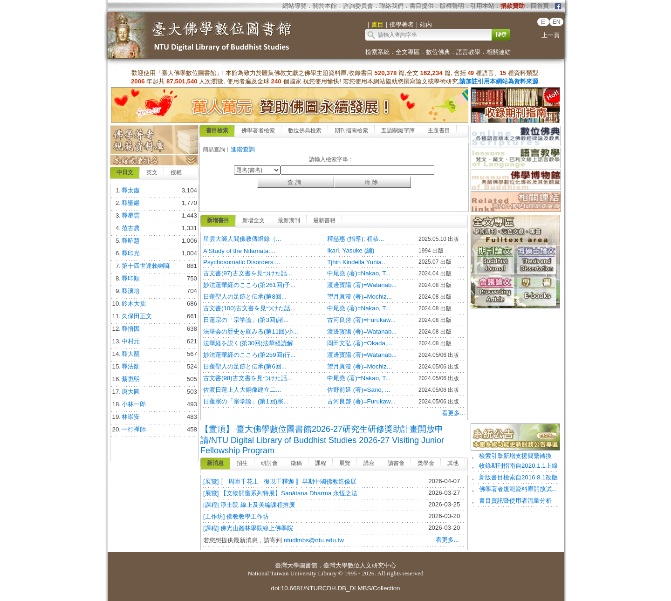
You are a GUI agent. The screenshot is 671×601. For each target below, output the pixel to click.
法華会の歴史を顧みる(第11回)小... (250, 331)
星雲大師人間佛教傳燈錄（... (242, 238)
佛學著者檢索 (258, 130)
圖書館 (308, 565)
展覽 (344, 463)
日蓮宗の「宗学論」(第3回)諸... (245, 319)
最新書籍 (324, 220)
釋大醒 (131, 353)
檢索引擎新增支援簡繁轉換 (515, 455)
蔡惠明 (131, 379)
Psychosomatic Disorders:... (241, 262)
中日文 (124, 172)
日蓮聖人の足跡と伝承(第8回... (245, 296)
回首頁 (540, 5)
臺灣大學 (287, 565)
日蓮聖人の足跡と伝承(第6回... (245, 366)
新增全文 (253, 220)
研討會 (269, 463)
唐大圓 (131, 391)
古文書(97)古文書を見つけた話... (247, 273)
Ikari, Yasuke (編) (350, 250)
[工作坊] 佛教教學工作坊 (236, 516)
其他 (453, 463)
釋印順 (131, 278)
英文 (151, 172)
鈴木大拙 (134, 303)
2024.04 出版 (435, 273)
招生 (242, 463)
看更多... (453, 413)
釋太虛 (131, 190)
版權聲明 (452, 5)
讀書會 (396, 463)
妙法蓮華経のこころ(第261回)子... (249, 284)
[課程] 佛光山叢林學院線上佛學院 (248, 528)
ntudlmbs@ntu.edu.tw (314, 540)
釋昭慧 (131, 240)
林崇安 (131, 416)
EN (557, 22)
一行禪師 (134, 429)
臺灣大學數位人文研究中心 (359, 565)
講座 (369, 463)
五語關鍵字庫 (398, 130)
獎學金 (426, 463)
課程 (320, 463)
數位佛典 (438, 51)
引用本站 (482, 5)
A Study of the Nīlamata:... (239, 250)
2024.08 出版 (435, 285)
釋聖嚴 (131, 202)
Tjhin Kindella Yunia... (357, 262)
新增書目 (218, 220)
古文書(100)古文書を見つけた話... (249, 308)
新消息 (215, 463)
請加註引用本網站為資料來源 (498, 81)
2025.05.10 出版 (438, 239)
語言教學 (468, 51)
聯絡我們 (391, 5)
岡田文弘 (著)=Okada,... (359, 343)
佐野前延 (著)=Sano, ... (358, 389)
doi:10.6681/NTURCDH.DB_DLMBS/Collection (335, 588)
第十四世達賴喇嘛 (146, 265)
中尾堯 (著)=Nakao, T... (358, 273)
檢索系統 (377, 51)
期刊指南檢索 (351, 130)
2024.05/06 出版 (438, 355)
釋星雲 (131, 215)
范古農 (131, 228)
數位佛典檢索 (305, 130)
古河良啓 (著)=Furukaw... (361, 319)
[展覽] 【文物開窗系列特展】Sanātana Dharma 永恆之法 (280, 493)
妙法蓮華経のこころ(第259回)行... (249, 354)
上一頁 (550, 35)
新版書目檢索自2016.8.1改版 (518, 477)
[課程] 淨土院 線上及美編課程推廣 (249, 504)
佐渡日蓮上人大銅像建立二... (242, 389)
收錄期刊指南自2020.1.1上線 (518, 465)
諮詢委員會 (358, 5)
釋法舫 (131, 366)
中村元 (131, 341)
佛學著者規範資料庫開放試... (518, 488)
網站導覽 (294, 5)
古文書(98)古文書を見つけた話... (247, 378)
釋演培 (131, 290)
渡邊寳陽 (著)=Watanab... (362, 284)
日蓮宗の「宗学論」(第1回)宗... (245, 401)
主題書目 (439, 130)
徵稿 (296, 463)
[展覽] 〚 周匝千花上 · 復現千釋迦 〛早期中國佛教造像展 (279, 481)
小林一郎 (134, 404)
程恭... (375, 238)
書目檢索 (217, 130)
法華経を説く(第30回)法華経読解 (248, 343)
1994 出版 (431, 250)
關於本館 (325, 5)
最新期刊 (289, 220)
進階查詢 (243, 149)
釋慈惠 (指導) (345, 238)
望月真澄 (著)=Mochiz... (359, 296)
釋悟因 (131, 328)
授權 (176, 172)
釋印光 (131, 253)
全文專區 (408, 51)
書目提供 (422, 5)
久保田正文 (137, 316)
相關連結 (498, 51)
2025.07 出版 (435, 262)
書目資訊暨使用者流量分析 (515, 500)
